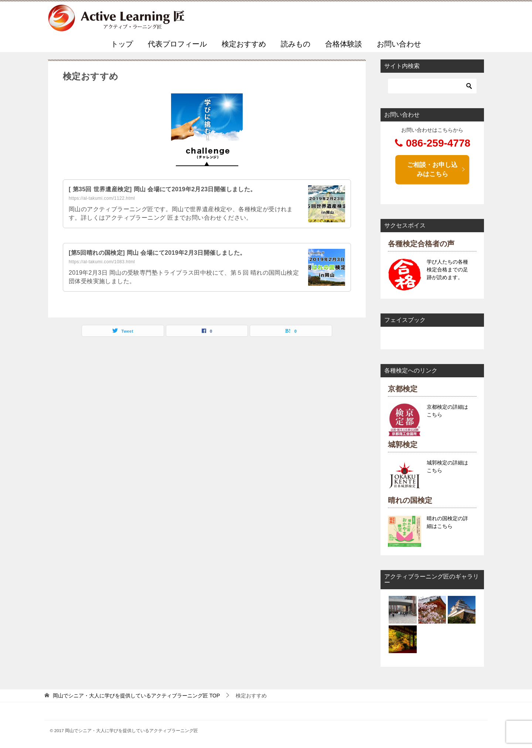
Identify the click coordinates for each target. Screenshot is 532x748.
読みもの (295, 44)
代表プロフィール (177, 44)
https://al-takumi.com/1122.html (102, 198)
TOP (136, 696)
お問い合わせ (399, 44)
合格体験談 (343, 44)
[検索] (432, 86)
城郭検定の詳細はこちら (447, 466)
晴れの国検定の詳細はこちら (447, 522)
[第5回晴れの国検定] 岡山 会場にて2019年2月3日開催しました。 (157, 253)
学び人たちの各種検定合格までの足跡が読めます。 (447, 269)
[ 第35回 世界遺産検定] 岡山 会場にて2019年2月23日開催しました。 (162, 189)
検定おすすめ (244, 44)
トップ (122, 44)
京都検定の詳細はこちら (447, 411)
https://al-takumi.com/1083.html (102, 261)
